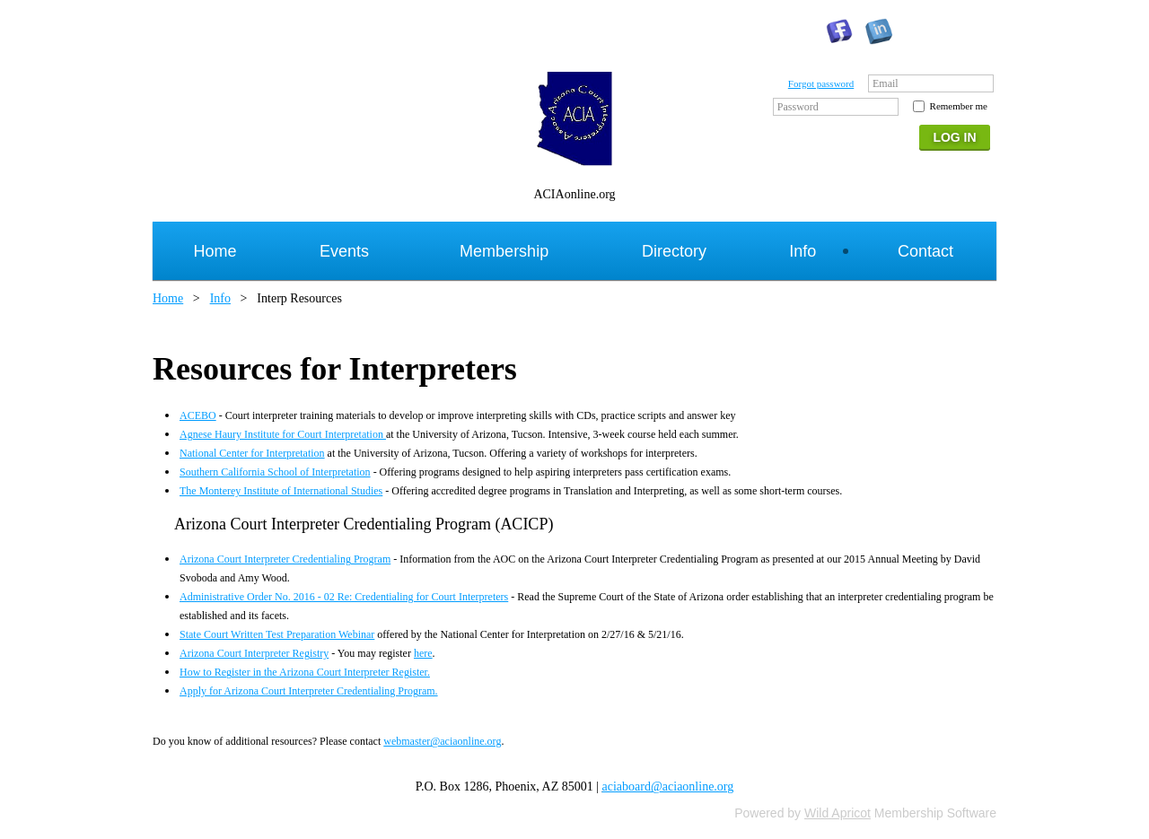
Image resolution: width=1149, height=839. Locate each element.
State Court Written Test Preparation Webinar (277, 634)
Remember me (958, 106)
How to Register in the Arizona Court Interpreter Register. (305, 672)
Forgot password (821, 83)
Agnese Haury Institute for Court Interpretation (283, 434)
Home (168, 298)
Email (886, 83)
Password (798, 107)
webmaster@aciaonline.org (442, 741)
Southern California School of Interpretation (275, 472)
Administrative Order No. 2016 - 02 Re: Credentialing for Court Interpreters (344, 596)
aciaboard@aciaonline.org (668, 786)
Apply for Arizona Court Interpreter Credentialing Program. (309, 691)
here (423, 653)
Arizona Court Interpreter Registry (254, 653)
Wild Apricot (837, 813)
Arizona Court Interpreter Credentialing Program (285, 559)
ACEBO (198, 415)
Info (220, 298)
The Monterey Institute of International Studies (281, 491)
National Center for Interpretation (252, 453)
